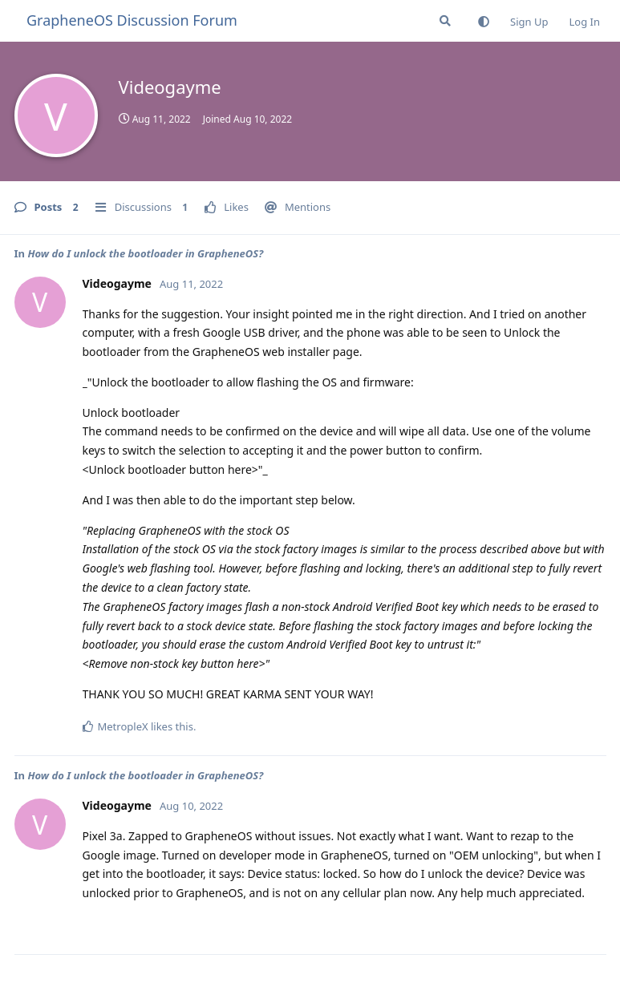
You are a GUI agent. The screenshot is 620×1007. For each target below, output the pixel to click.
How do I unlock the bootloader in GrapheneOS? (145, 253)
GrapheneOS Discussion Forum (131, 20)
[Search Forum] (445, 20)
